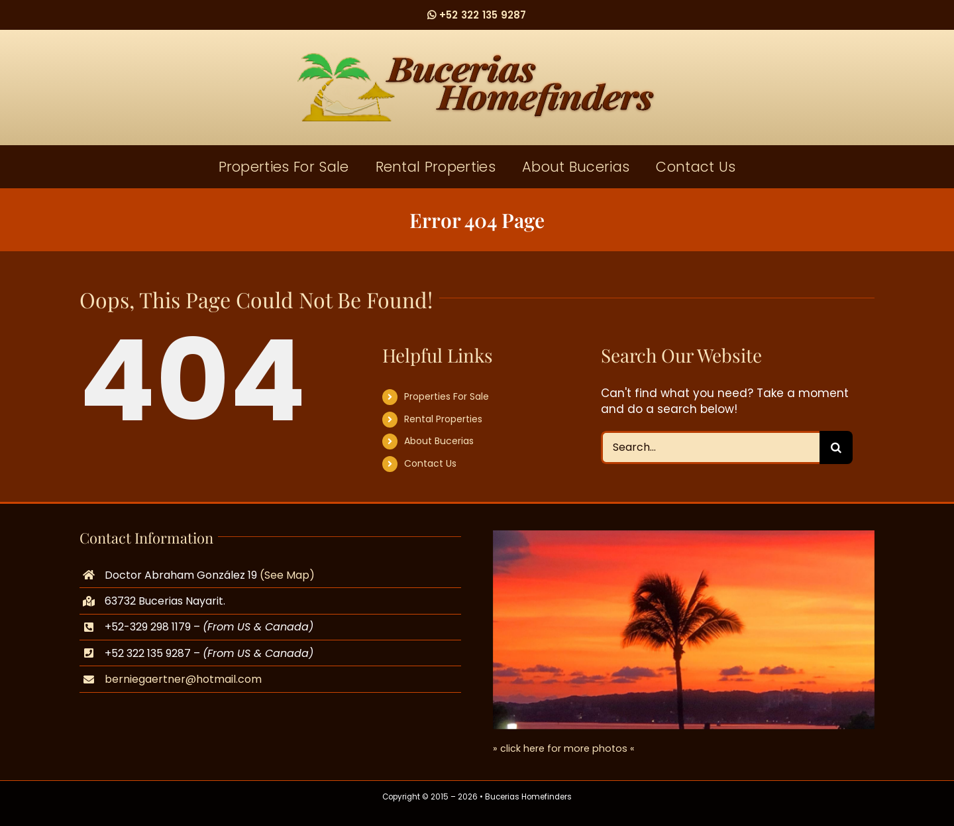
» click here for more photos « (564, 748)
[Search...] (710, 447)
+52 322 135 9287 (476, 15)
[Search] (836, 447)
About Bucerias (439, 440)
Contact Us (430, 463)
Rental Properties (443, 419)
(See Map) (287, 575)
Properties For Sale (446, 396)
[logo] (477, 58)
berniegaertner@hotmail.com (183, 679)
